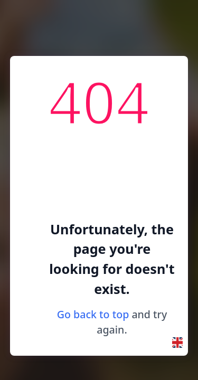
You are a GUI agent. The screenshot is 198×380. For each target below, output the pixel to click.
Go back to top (93, 314)
